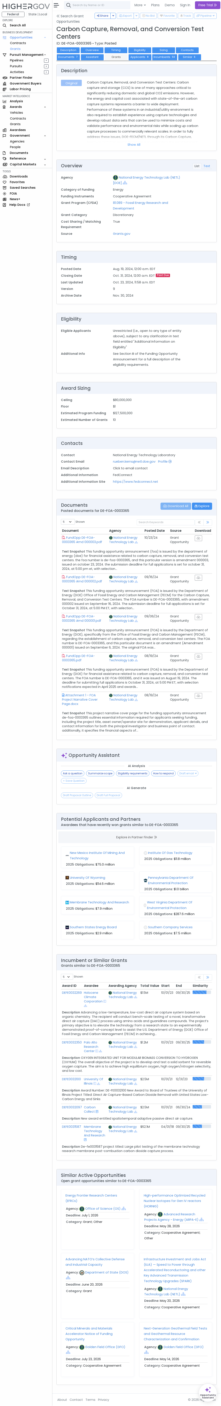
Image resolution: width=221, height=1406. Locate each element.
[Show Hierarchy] (125, 183)
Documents (68, 57)
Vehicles (16, 112)
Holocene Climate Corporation (93, 997)
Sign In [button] (185, 5)
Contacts (187, 50)
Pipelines (16, 60)
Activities (17, 72)
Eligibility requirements (132, 773)
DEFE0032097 (72, 1107)
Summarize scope (100, 773)
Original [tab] (71, 83)
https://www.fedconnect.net (135, 481)
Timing (116, 50)
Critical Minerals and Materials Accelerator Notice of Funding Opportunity (89, 1333)
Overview (92, 50)
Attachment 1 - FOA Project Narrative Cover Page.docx (80, 699)
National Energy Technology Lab (123, 539)
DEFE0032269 (72, 993)
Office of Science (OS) (103, 1208)
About (62, 1400)
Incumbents (165, 57)
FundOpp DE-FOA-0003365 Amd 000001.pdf (81, 618)
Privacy (103, 1400)
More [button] (138, 5)
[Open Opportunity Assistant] (208, 1393)
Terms (90, 1400)
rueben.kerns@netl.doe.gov (134, 461)
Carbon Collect (90, 1109)
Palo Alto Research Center (91, 1046)
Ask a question (72, 773)
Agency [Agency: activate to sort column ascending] (115, 531)
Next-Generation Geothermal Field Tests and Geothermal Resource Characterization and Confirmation (175, 1333)
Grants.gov (121, 234)
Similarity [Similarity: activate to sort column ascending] (200, 986)
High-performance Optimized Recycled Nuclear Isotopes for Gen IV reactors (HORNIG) (174, 1200)
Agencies (17, 141)
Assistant (92, 57)
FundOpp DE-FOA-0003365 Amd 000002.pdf (82, 579)
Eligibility (140, 50)
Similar (189, 57)
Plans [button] (155, 5)
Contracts (18, 43)
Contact (76, 1400)
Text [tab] (206, 166)
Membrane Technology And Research (94, 1131)
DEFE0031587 (71, 1127)
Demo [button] (170, 5)
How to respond (163, 773)
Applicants (139, 57)
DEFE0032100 (71, 1079)
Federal (13, 14)
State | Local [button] (37, 14)
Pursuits (16, 66)
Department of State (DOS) (107, 1272)
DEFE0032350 (72, 1042)
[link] (207, 522)
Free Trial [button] (207, 5)
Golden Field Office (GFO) (105, 1347)
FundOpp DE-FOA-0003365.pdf (78, 658)
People (15, 147)
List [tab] (197, 166)
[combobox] (129, 5)
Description (68, 50)
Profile (165, 461)
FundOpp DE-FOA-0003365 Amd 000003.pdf (82, 539)
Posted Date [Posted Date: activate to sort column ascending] (154, 531)
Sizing (164, 50)
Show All (134, 144)
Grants (15, 49)
